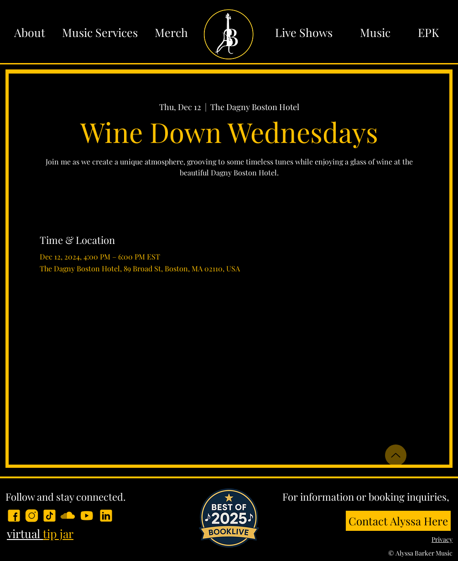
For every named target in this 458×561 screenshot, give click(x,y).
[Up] (395, 455)
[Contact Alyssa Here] (398, 521)
